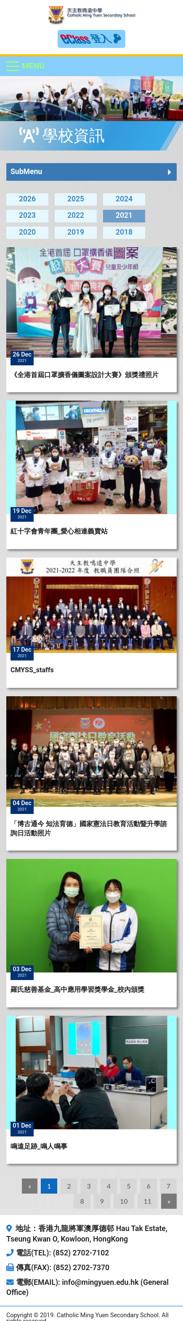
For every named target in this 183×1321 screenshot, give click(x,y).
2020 (27, 232)
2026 (27, 199)
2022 (75, 215)
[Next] (169, 1201)
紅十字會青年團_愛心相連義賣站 (59, 531)
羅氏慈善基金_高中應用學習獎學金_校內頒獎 (77, 989)
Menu (33, 66)
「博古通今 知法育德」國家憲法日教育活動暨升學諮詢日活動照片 (89, 828)
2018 (124, 232)
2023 (27, 215)
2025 (75, 199)
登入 (106, 38)
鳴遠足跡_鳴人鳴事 (39, 1146)
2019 (75, 232)
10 (124, 1201)
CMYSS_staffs (32, 670)
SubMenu (26, 171)
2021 (124, 215)
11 (148, 1201)
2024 (124, 199)
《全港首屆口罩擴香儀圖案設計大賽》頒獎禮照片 (85, 375)
